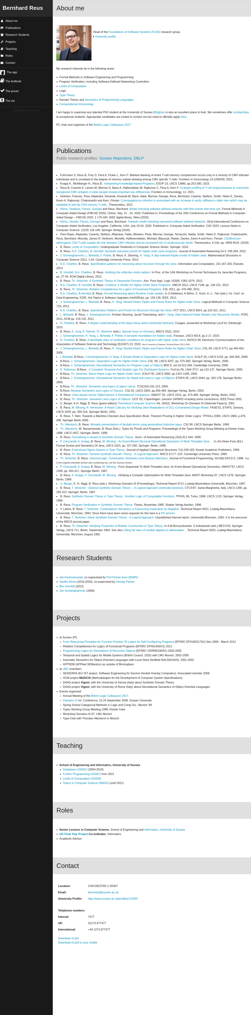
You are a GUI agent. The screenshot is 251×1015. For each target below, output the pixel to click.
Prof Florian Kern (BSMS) (122, 577)
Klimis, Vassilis (69, 221)
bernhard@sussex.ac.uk (103, 892)
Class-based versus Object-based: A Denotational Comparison (111, 394)
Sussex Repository (115, 158)
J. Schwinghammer (72, 255)
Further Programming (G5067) (82, 774)
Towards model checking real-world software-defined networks (166, 221)
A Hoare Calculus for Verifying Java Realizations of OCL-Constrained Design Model (156, 407)
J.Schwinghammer (96, 356)
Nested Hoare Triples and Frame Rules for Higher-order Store (161, 301)
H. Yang (145, 255)
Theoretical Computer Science (136, 403)
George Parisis (125, 581)
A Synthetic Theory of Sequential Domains (115, 280)
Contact (7, 62)
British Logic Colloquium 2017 (112, 124)
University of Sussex (172, 829)
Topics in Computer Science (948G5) (86, 783)
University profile (105, 36)
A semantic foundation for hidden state (148, 335)
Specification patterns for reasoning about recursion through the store (133, 263)
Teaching (8, 48)
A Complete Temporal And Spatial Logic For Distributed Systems (129, 369)
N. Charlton (67, 323)
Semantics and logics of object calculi (112, 386)
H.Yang (114, 356)
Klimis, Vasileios (70, 208)
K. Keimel (89, 331)
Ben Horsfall (67, 586)
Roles (6, 55)
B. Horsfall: (97, 251)
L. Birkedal (92, 255)
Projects (8, 41)
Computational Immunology (76, 104)
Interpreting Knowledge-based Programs (129, 183)
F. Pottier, (118, 335)
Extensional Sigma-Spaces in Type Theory (98, 449)
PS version (168, 513)
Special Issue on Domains (138, 331)
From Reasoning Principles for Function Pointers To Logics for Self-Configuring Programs (119, 641)
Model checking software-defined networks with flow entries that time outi (174, 208)
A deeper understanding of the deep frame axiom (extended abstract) (131, 323)
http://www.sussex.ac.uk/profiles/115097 (113, 898)
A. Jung (76, 331)
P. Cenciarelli (68, 441)
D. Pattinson (67, 369)
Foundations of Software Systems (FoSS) (134, 31)
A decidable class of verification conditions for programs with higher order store (137, 339)
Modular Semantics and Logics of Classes (97, 390)
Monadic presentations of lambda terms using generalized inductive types (136, 424)
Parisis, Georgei (92, 208)
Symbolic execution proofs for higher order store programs (141, 251)
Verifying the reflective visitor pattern (127, 272)
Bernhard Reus (23, 8)
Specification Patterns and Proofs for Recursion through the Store (131, 310)
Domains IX (70, 700)
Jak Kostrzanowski (71, 577)
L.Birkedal (66, 356)
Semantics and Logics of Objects (109, 399)
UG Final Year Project (73, 834)
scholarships (241, 112)
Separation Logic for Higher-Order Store (121, 361)
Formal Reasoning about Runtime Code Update (133, 293)
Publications (10, 27)
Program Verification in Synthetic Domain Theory (102, 504)
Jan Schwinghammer (72, 590)
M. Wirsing (78, 407)
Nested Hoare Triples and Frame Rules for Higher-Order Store (162, 348)
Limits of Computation (73, 86)
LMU (65, 668)
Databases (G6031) (75, 769)
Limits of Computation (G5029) (82, 778)
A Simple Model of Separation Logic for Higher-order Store (156, 356)
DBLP (139, 158)
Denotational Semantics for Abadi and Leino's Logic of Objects (135, 377)
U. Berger (66, 483)
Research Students (14, 34)
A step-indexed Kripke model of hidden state (178, 255)
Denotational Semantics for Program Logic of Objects (129, 365)
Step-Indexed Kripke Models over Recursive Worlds (207, 314)
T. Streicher (79, 487)
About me (8, 20)
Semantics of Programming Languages (109, 99)
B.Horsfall (85, 293)
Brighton (159, 112)
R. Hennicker (95, 407)
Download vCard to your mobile (77, 942)
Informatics (151, 829)
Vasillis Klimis (67, 581)
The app (12, 72)
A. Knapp (83, 441)
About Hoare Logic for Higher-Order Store (115, 373)
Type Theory (67, 95)
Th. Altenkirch (68, 424)
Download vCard (68, 938)
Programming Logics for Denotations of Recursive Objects (99, 650)
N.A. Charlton (80, 251)
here (183, 116)
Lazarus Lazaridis (31, 110)
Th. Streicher (80, 280)
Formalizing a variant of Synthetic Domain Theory (102, 437)
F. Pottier (105, 255)
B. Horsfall (66, 272)
